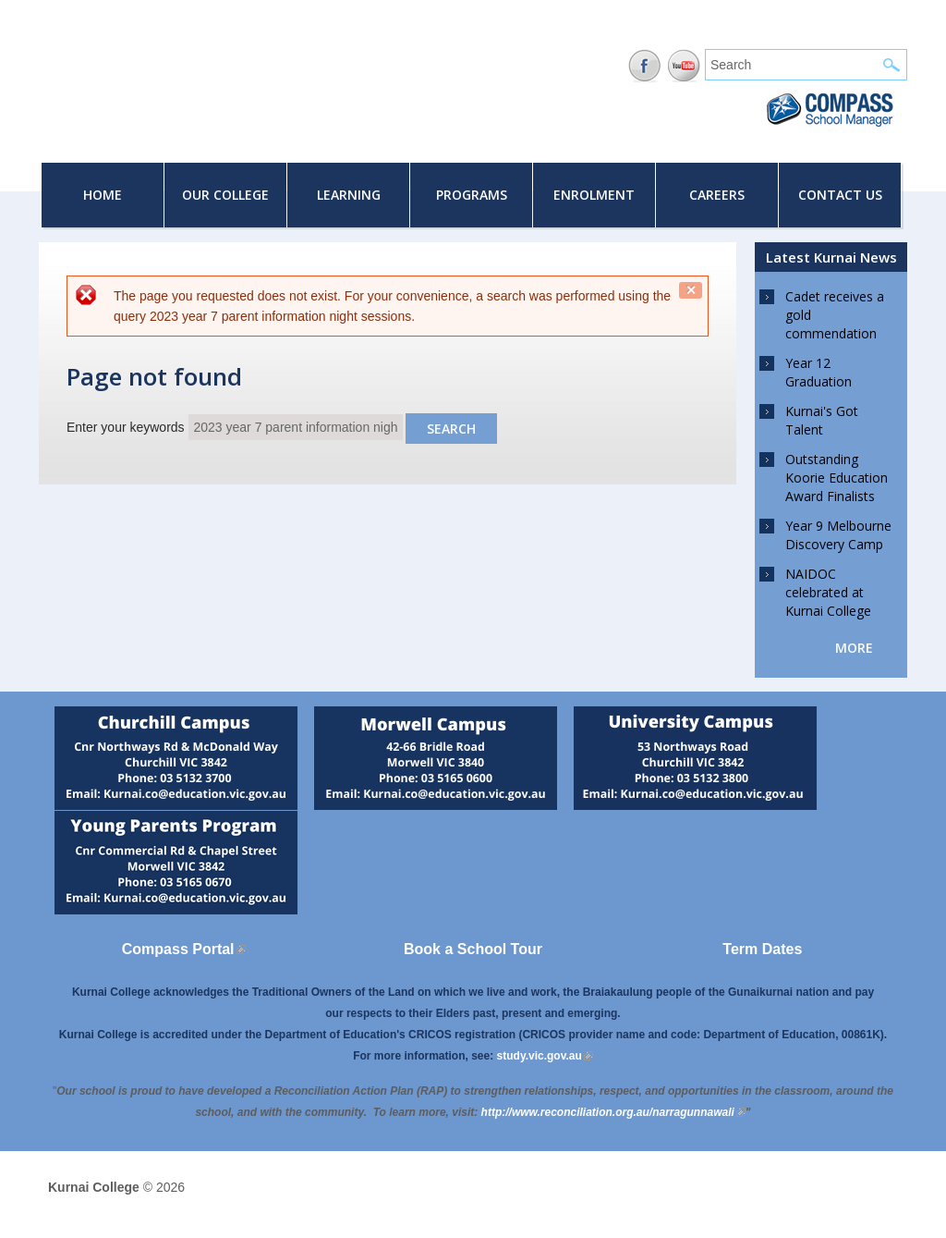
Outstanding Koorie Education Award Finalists (836, 477)
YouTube (684, 66)
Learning (349, 194)
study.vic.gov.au (545, 1055)
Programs (471, 194)
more (854, 647)
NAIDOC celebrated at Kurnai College (828, 592)
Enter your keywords (127, 427)
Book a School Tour (473, 949)
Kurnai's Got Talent (821, 420)
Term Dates (762, 949)
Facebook (644, 66)
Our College (225, 194)
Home (102, 194)
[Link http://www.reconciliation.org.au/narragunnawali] (613, 1112)
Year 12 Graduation (818, 372)
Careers (717, 194)
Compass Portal (184, 949)
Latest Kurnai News (831, 257)
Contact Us (840, 194)
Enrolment (594, 194)
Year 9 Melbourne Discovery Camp (838, 535)
